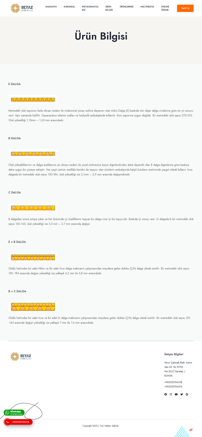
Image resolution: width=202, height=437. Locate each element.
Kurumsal (69, 6)
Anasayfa (51, 6)
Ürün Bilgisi (109, 8)
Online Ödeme (165, 8)
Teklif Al (185, 8)
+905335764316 (173, 386)
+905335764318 (173, 382)
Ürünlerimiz (127, 6)
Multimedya (147, 6)
